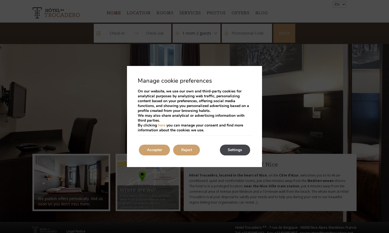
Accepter (154, 149)
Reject (187, 149)
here (161, 125)
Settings (235, 149)
